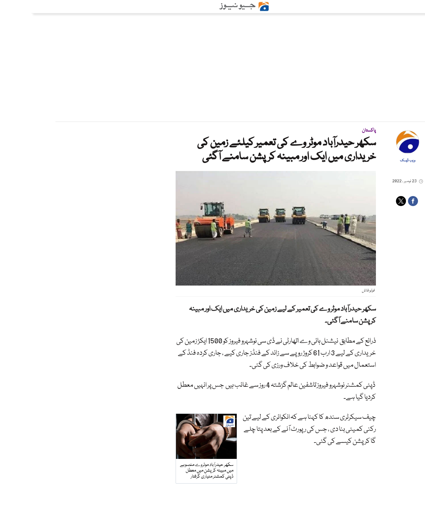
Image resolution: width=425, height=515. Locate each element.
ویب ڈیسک (376, 160)
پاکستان (338, 130)
